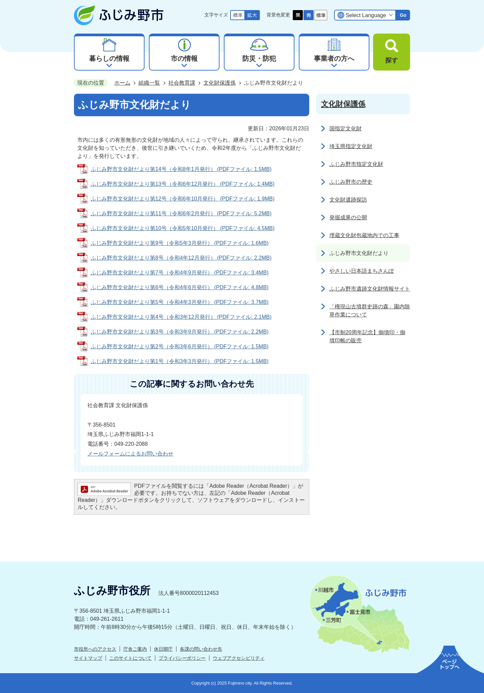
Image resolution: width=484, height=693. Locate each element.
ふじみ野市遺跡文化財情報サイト (369, 289)
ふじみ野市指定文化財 (356, 164)
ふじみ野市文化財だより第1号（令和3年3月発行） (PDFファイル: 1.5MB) (180, 361)
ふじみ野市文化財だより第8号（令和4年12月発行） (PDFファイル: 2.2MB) (181, 258)
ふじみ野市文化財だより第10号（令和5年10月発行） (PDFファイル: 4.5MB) (183, 228)
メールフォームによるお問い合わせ (130, 454)
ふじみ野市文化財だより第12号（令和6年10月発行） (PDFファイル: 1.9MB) (183, 199)
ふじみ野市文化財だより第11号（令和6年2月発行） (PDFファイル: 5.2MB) (181, 213)
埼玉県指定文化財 (350, 146)
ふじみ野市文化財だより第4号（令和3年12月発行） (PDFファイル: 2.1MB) (181, 317)
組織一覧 (149, 83)
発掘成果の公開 (348, 217)
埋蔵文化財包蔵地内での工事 (364, 235)
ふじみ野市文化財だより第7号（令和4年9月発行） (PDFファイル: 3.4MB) (180, 272)
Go (403, 15)
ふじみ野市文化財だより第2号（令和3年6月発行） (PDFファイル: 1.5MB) (180, 346)
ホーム (122, 83)
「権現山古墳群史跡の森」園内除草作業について (369, 310)
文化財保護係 (219, 83)
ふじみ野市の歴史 (350, 182)
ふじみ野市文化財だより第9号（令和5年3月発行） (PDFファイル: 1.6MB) (180, 243)
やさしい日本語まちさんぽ (361, 271)
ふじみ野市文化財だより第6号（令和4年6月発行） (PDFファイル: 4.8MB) (180, 287)
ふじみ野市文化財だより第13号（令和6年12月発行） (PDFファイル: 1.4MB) (183, 184)
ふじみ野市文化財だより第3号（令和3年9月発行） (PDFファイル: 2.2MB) (180, 332)
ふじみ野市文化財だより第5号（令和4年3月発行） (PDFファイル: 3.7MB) (180, 302)
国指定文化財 (345, 128)
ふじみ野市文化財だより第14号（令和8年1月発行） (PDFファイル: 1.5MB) (181, 169)
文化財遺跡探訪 (348, 200)
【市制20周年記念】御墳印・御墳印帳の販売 (367, 336)
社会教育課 (181, 83)
